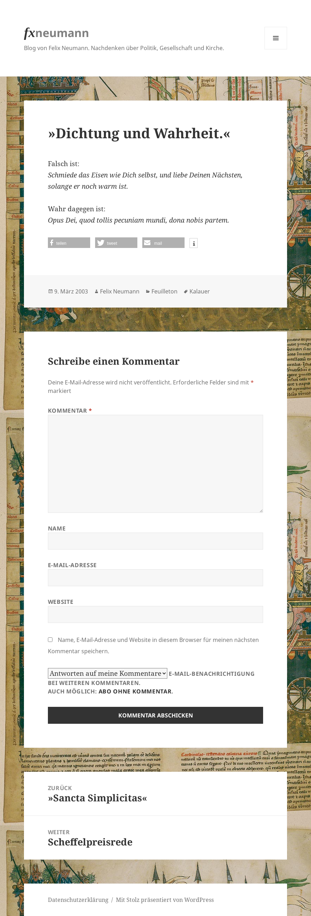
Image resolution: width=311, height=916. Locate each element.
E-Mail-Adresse (72, 565)
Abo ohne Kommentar (135, 691)
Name (57, 528)
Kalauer (199, 291)
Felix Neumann (119, 291)
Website (60, 602)
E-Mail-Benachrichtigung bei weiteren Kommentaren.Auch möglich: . (151, 681)
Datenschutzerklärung (78, 900)
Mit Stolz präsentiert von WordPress (165, 900)
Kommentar (70, 410)
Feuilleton (164, 291)
